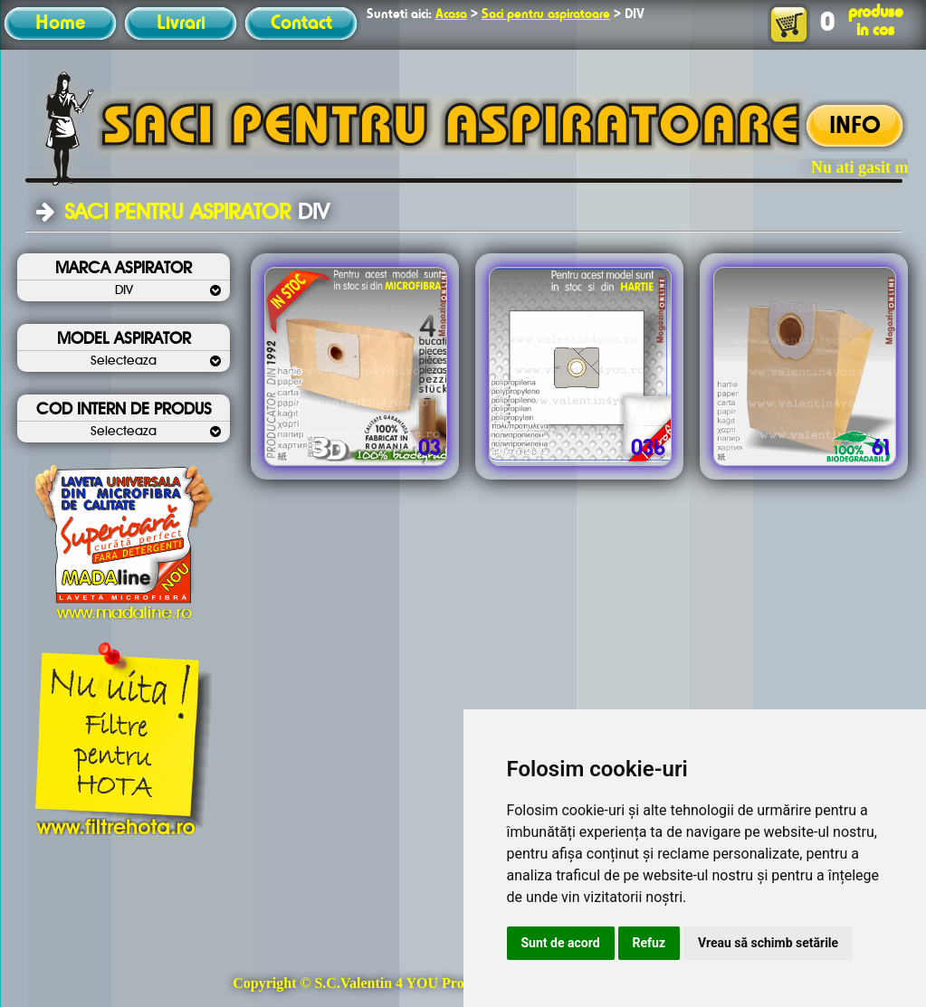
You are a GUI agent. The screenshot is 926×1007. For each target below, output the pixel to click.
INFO (855, 126)
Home (60, 23)
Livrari (181, 23)
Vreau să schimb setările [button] (768, 943)
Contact (301, 23)
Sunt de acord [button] (560, 943)
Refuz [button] (649, 943)
